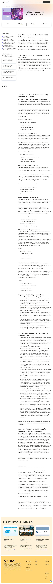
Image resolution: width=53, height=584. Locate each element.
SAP (46, 576)
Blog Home (3, 6)
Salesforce (47, 573)
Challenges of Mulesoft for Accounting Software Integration (8, 46)
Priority (46, 578)
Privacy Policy (47, 561)
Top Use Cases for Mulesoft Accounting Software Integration (8, 40)
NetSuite (46, 575)
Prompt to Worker (28, 564)
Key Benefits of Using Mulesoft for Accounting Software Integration (8, 43)
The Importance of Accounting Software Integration (8, 37)
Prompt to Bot (28, 567)
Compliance (47, 564)
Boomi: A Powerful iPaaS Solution (8, 77)
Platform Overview (28, 561)
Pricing (36, 564)
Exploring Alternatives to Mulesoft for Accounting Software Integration (9, 49)
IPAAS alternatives (8, 6)
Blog (36, 561)
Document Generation (29, 570)
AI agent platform (32, 436)
